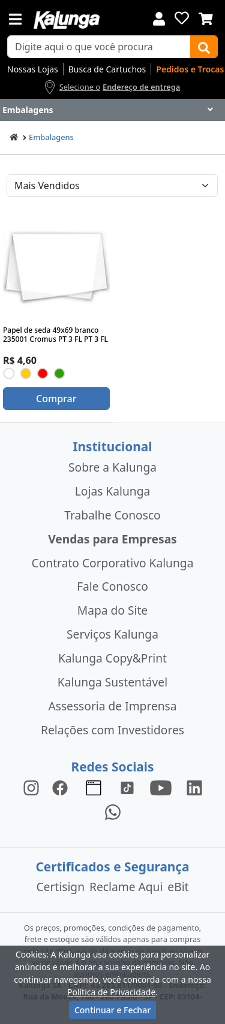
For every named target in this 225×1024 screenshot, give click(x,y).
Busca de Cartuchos (107, 69)
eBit (177, 887)
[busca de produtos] (99, 46)
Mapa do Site (112, 610)
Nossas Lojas (32, 69)
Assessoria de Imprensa (112, 706)
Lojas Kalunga (112, 491)
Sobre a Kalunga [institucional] (112, 467)
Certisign (60, 887)
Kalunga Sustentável (112, 682)
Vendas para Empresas (112, 539)
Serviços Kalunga (112, 634)
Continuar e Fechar (112, 1010)
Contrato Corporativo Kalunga (113, 563)
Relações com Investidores (112, 730)
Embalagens (51, 137)
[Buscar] (204, 46)
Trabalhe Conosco (112, 515)
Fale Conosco (112, 586)
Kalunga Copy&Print (112, 658)
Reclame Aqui (126, 887)
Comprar (56, 398)
